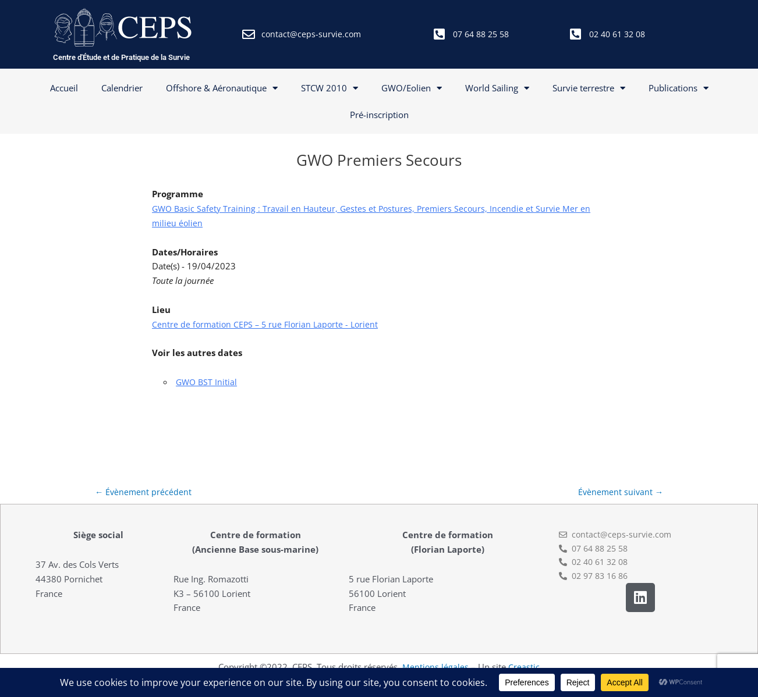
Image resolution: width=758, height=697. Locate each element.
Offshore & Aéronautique (222, 88)
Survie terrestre (588, 88)
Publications (679, 88)
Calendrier (122, 88)
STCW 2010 (329, 88)
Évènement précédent (144, 492)
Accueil (64, 88)
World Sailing (497, 88)
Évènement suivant (619, 492)
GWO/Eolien (411, 88)
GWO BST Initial (207, 381)
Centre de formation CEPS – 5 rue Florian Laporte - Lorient (268, 324)
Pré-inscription (379, 114)
